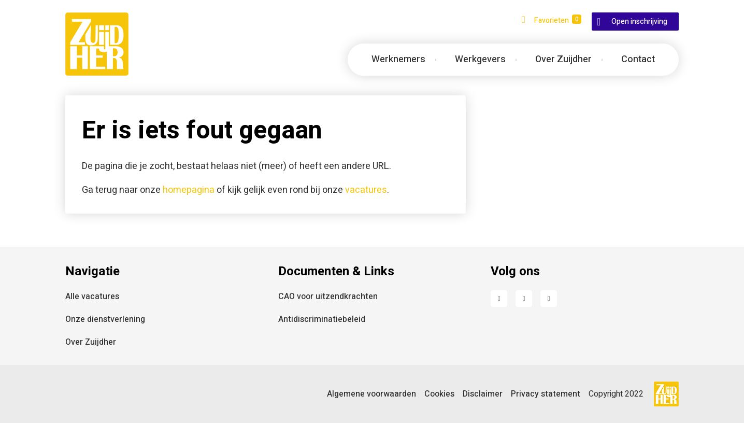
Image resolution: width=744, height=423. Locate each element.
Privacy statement (545, 394)
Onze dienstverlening (105, 319)
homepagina (188, 190)
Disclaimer (483, 394)
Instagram (548, 298)
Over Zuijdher (90, 342)
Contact (638, 59)
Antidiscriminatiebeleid (321, 319)
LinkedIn (524, 298)
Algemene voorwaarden (371, 394)
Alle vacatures (92, 296)
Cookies (439, 394)
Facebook (499, 298)
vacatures (366, 190)
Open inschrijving (639, 21)
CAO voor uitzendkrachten (328, 296)
